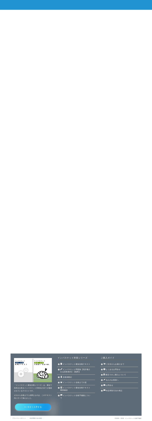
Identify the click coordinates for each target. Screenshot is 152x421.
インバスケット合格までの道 (122, 12)
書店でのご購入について (114, 375)
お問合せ (108, 385)
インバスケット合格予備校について (66, 17)
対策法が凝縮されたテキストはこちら (76, 88)
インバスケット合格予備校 (76, 4)
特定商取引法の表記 (112, 390)
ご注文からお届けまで (113, 364)
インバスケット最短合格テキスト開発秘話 (29, 17)
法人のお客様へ (111, 380)
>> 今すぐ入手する (33, 407)
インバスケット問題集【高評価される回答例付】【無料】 (67, 12)
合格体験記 (100, 12)
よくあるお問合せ (112, 369)
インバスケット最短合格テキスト (26, 12)
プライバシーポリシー (19, 418)
